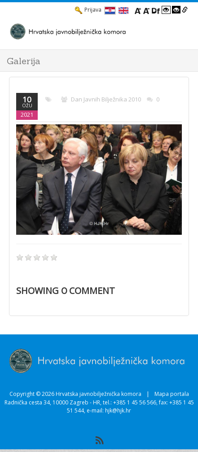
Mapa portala (171, 394)
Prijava (88, 10)
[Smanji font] (146, 10)
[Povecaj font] (137, 10)
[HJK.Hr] (90, 31)
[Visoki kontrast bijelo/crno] (166, 10)
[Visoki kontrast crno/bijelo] (176, 10)
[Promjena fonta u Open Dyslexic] (155, 10)
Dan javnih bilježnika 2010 (106, 99)
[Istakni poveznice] (185, 10)
